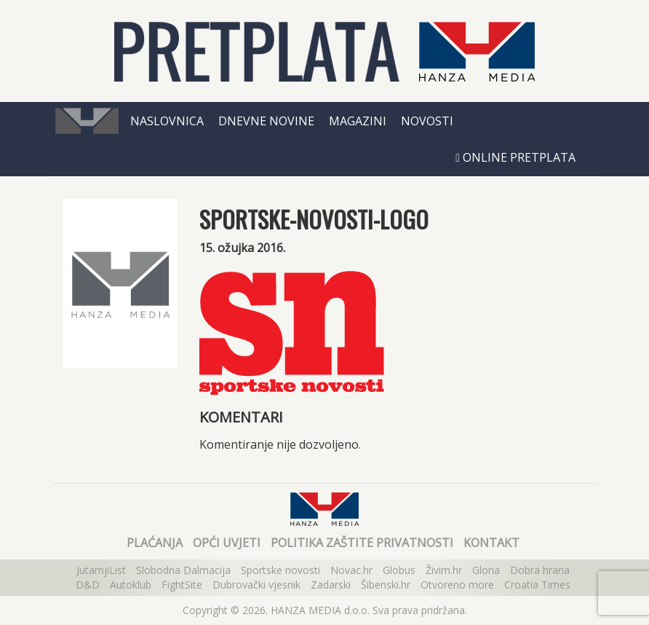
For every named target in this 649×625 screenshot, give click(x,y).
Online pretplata (515, 157)
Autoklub (130, 584)
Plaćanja (155, 543)
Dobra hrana (540, 570)
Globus (399, 570)
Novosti (427, 121)
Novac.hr (351, 570)
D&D (88, 584)
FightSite (182, 584)
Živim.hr (444, 570)
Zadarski (331, 584)
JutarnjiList (101, 570)
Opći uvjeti (226, 543)
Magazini (357, 121)
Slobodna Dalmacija (183, 570)
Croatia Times (537, 584)
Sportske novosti (280, 570)
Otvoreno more (457, 584)
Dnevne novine (266, 121)
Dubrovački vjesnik (256, 584)
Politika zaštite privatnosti (362, 543)
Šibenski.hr (385, 584)
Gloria (486, 570)
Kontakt (491, 543)
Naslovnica (167, 121)
